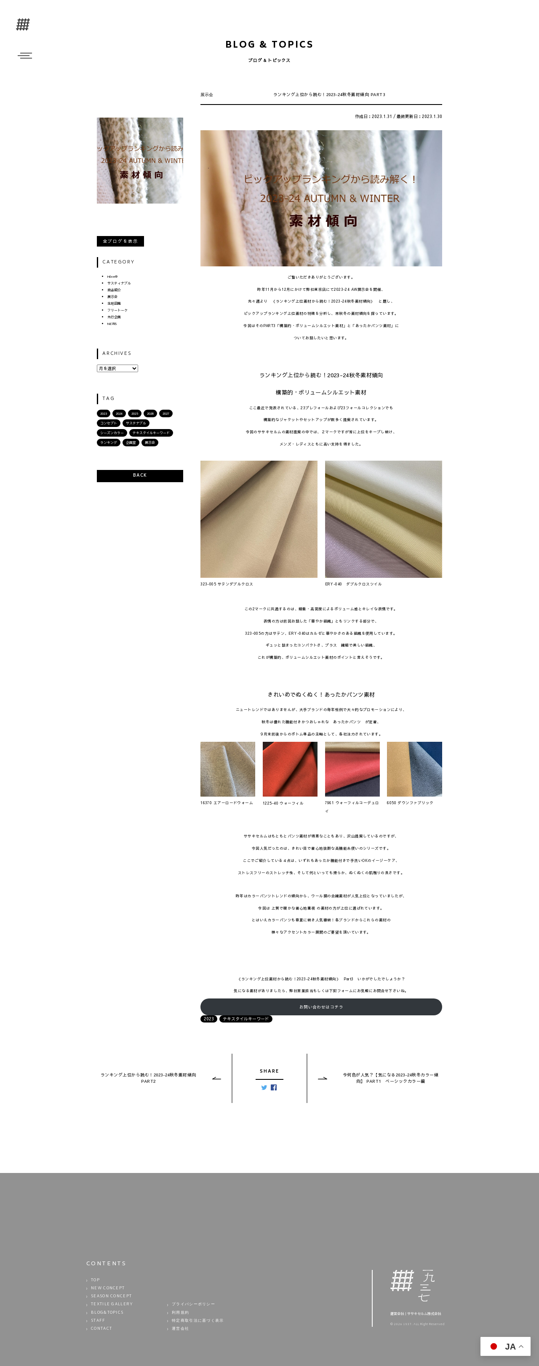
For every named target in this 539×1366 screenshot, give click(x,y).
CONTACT (101, 1329)
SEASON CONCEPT (111, 1296)
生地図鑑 (114, 303)
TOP (95, 1280)
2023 (103, 413)
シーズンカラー (112, 432)
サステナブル (136, 423)
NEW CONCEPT (108, 1288)
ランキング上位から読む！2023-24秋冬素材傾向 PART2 (148, 1078)
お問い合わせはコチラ (321, 1007)
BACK (140, 476)
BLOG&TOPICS (107, 1313)
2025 (134, 413)
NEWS (112, 323)
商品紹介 (114, 289)
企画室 (131, 442)
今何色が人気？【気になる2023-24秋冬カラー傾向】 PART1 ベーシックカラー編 (390, 1078)
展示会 (112, 296)
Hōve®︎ (112, 276)
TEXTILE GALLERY (112, 1304)
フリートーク (117, 310)
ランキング (108, 442)
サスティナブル (119, 283)
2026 (150, 413)
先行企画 (114, 316)
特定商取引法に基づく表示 (198, 1321)
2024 (119, 413)
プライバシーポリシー (193, 1304)
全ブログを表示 (120, 241)
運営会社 (180, 1329)
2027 (166, 413)
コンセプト (108, 423)
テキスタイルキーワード (151, 432)
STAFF (98, 1321)
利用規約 (180, 1313)
